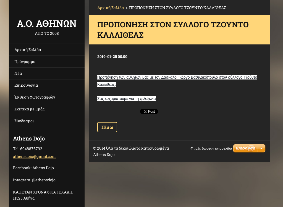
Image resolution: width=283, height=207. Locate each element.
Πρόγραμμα (24, 61)
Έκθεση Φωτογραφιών (34, 97)
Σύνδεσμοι (24, 120)
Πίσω (107, 127)
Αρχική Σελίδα (27, 49)
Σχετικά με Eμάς (29, 109)
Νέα (18, 73)
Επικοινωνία (26, 85)
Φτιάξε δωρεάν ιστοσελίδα (211, 148)
